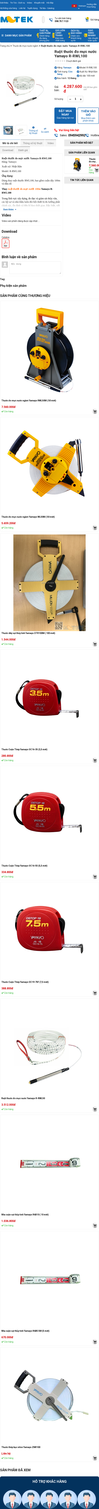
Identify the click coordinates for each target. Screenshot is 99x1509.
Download (7, 150)
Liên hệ (22, 8)
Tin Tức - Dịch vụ (17, 3)
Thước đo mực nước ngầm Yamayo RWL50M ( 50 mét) (28, 400)
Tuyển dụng (32, 8)
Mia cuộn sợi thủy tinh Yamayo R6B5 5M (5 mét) (25, 1331)
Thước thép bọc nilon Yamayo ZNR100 (20, 1447)
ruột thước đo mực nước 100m (24, 189)
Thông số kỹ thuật (32, 143)
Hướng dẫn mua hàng (92, 5)
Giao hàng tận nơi (65, 114)
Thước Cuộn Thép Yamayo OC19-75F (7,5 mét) (25, 982)
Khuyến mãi (39, 3)
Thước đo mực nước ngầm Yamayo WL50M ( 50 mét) (28, 517)
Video (29, 3)
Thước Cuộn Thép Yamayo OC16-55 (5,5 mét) (24, 865)
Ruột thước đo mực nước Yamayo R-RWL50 (23, 1098)
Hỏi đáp (49, 3)
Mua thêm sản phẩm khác (88, 115)
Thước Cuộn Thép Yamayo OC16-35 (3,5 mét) (24, 749)
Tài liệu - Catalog (47, 8)
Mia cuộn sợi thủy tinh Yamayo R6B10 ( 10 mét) (25, 1214)
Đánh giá (23, 150)
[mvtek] (95, 411)
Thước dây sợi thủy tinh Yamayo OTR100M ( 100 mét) (28, 633)
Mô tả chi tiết (10, 143)
